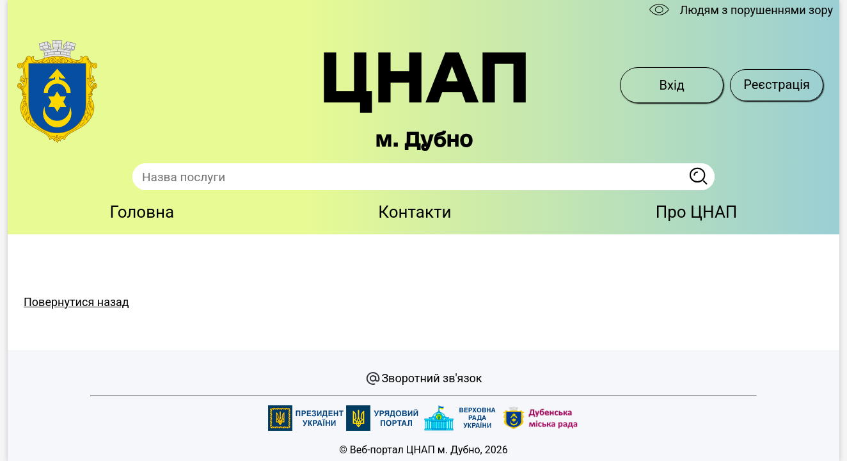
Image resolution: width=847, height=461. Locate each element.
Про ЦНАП (697, 212)
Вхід (672, 85)
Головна (142, 212)
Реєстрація (776, 84)
